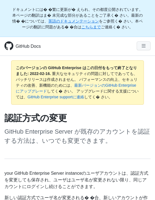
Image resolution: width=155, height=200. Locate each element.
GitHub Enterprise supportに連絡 (56, 97)
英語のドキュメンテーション (73, 21)
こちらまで (91, 27)
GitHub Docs (28, 46)
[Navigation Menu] (144, 45)
